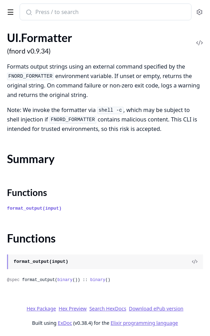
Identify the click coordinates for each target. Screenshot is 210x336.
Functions (27, 192)
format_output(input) (34, 208)
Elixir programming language (144, 323)
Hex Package (41, 308)
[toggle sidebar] (9, 11)
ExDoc (65, 323)
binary (64, 280)
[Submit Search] (28, 12)
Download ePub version (156, 308)
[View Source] (194, 261)
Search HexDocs (107, 309)
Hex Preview (73, 308)
